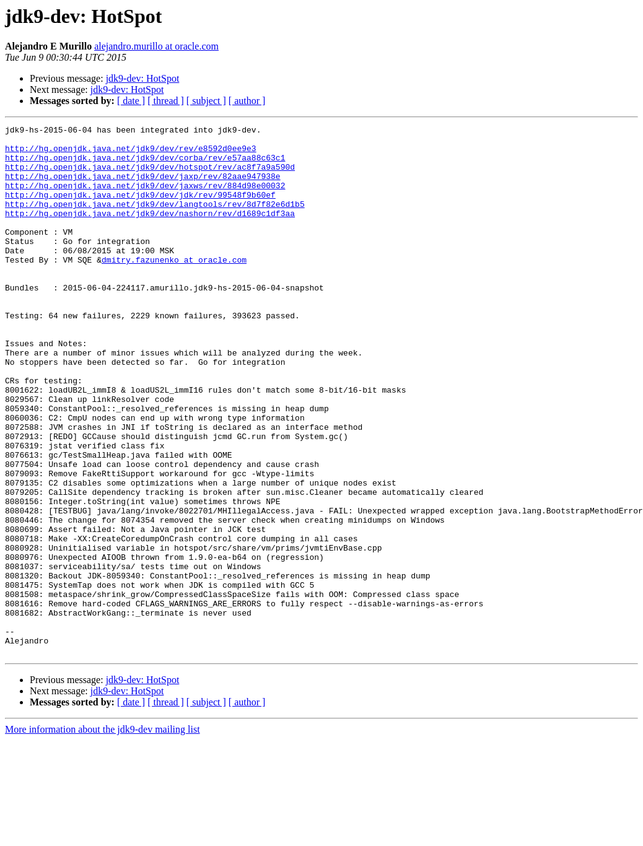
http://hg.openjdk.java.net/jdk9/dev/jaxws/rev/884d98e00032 (145, 198)
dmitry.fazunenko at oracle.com (174, 287)
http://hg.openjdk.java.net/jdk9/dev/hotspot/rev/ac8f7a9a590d (150, 175)
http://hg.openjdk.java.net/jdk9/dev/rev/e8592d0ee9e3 (130, 153)
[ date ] (131, 100)
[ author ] (247, 100)
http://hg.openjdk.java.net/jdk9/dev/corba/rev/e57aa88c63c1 (145, 164)
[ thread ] (165, 100)
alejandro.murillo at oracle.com (156, 46)
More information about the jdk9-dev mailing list (102, 835)
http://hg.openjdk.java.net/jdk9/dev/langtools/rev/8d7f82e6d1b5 (155, 220)
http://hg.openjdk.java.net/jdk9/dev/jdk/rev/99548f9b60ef (140, 209)
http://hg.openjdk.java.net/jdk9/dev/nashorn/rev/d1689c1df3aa (150, 231)
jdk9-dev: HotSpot (143, 78)
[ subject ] (206, 100)
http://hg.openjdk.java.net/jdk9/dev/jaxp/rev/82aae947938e (143, 187)
